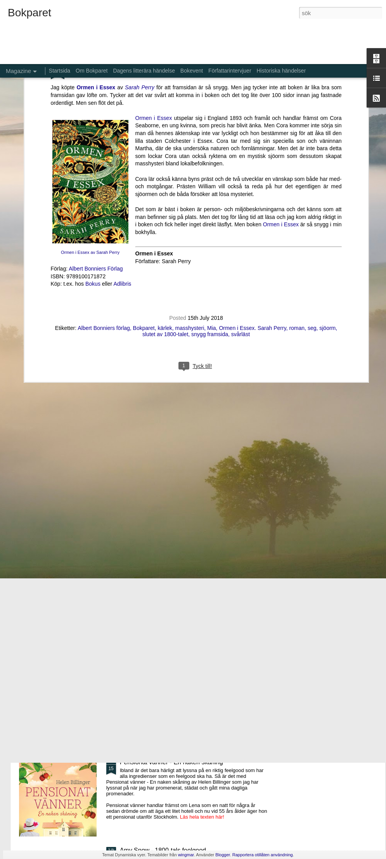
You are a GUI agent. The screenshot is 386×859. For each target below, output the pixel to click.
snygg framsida (209, 151)
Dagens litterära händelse (144, 71)
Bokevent (191, 71)
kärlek (165, 145)
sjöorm (327, 145)
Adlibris (122, 100)
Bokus (92, 100)
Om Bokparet (91, 71)
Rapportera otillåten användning (262, 854)
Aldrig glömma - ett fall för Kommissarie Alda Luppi (189, 674)
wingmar (186, 854)
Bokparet (144, 145)
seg (312, 145)
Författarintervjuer (229, 71)
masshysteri (189, 145)
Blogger (222, 854)
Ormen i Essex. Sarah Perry (252, 145)
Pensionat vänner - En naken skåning (171, 762)
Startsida (59, 71)
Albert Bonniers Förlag (96, 85)
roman (297, 145)
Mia (211, 145)
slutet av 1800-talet (165, 151)
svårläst (240, 151)
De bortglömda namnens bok (159, 586)
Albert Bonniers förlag (104, 145)
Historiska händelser (281, 71)
